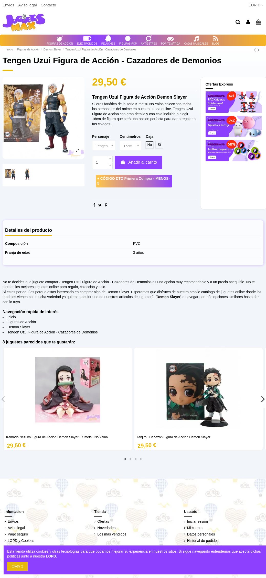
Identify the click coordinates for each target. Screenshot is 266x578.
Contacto (48, 5)
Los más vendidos (111, 534)
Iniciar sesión (197, 521)
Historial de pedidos (203, 541)
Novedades (106, 528)
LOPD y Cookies (21, 541)
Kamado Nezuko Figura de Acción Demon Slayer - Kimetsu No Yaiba (57, 437)
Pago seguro (18, 534)
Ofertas (103, 521)
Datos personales (201, 534)
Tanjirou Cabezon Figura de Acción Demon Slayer (173, 437)
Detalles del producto (28, 230)
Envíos (9, 5)
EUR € (256, 5)
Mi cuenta (195, 528)
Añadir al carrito (138, 162)
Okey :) (17, 566)
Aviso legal (28, 5)
